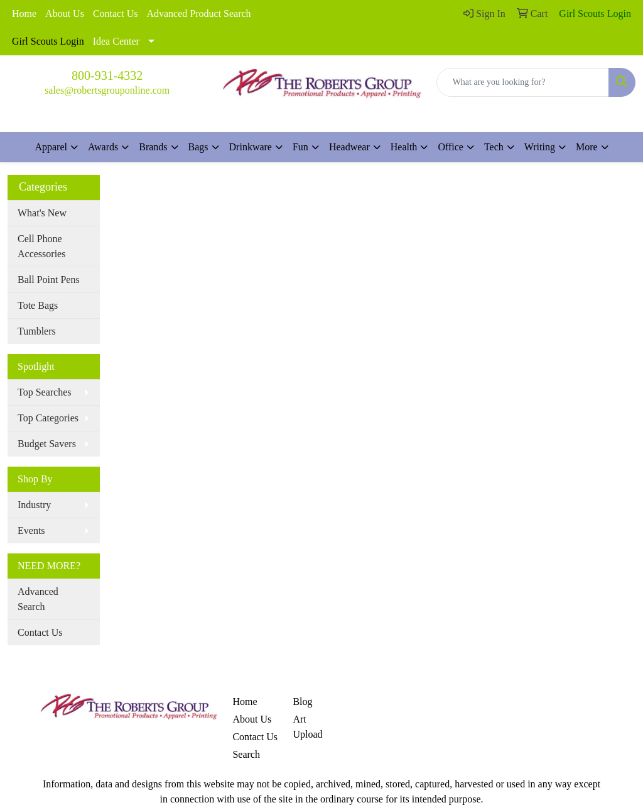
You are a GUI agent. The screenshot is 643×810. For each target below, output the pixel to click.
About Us (64, 13)
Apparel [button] (51, 146)
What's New (42, 213)
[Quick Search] (522, 82)
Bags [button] (198, 146)
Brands (153, 146)
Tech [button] (494, 146)
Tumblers (37, 331)
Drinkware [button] (250, 146)
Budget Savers (47, 443)
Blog (302, 701)
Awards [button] (103, 146)
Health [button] (404, 146)
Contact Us (115, 13)
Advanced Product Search (198, 13)
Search (246, 754)
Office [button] (450, 146)
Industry (34, 504)
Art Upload (307, 727)
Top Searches (45, 392)
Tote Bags (38, 305)
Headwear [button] (349, 146)
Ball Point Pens (49, 279)
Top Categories (48, 418)
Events (31, 530)
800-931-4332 (107, 75)
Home (24, 13)
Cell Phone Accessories (41, 246)
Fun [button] (300, 146)
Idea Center (116, 41)
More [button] (587, 146)
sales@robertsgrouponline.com (107, 90)
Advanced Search (38, 599)
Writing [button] (539, 146)
